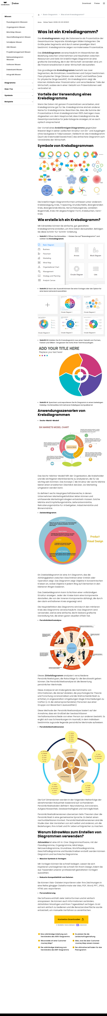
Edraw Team (48, 22)
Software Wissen (14, 64)
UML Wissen (11, 47)
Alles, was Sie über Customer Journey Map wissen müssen (87, 942)
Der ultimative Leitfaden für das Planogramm (88, 948)
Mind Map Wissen (14, 32)
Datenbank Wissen (14, 69)
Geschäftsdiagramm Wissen (19, 37)
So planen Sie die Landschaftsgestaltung (85, 935)
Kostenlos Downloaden (71, 919)
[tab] (18, 16)
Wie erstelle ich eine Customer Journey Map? (53, 942)
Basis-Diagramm (50, 14)
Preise (97, 3)
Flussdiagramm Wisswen (17, 22)
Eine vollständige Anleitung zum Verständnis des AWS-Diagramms (55, 935)
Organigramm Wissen (16, 27)
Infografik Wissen (14, 74)
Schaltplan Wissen (14, 42)
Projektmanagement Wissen (18, 52)
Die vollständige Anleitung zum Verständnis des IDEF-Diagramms (55, 948)
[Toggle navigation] (103, 3)
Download (86, 3)
